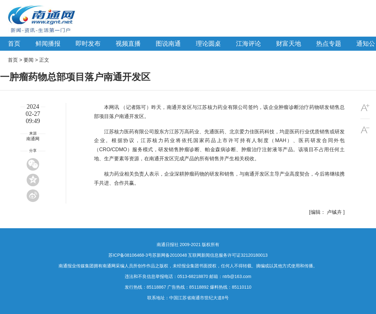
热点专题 (328, 43)
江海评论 (248, 43)
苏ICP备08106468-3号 (130, 255)
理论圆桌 (208, 43)
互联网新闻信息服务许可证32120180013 (228, 255)
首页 (14, 43)
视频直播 (128, 43)
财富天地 (288, 43)
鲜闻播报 (47, 43)
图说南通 (168, 43)
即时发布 (88, 43)
